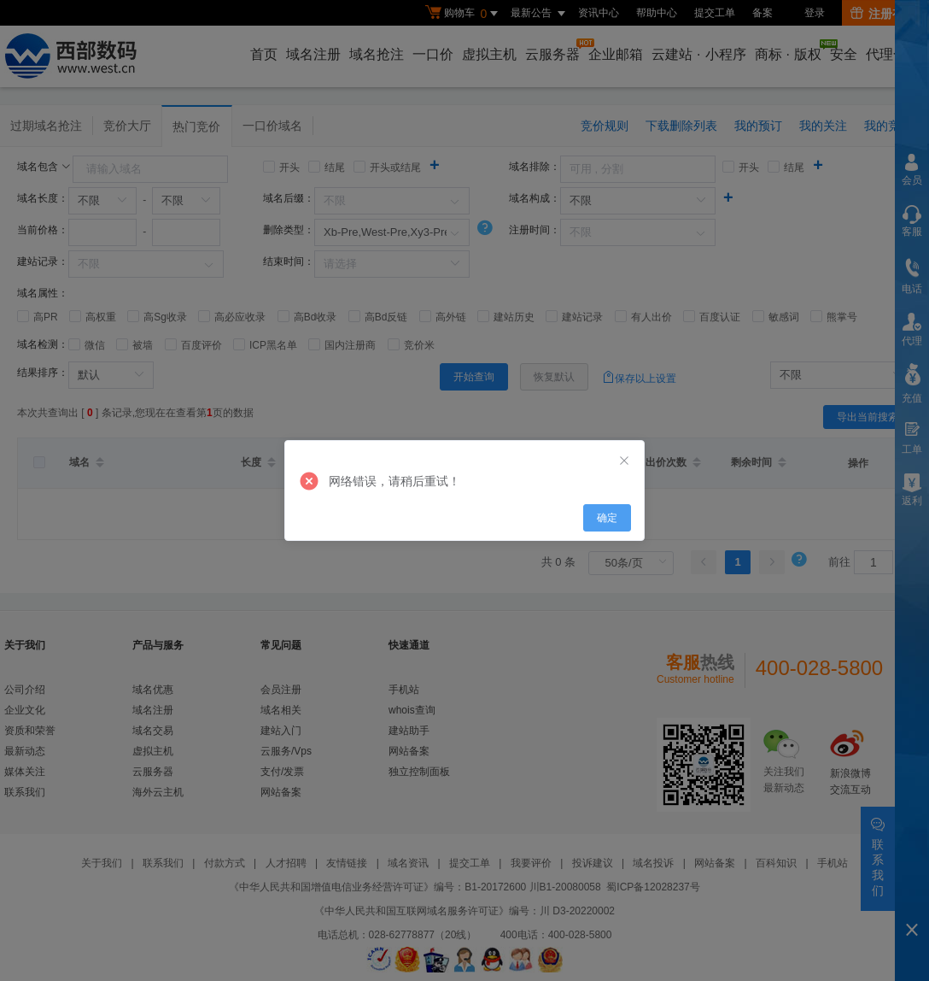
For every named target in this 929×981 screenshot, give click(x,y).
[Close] (624, 461)
